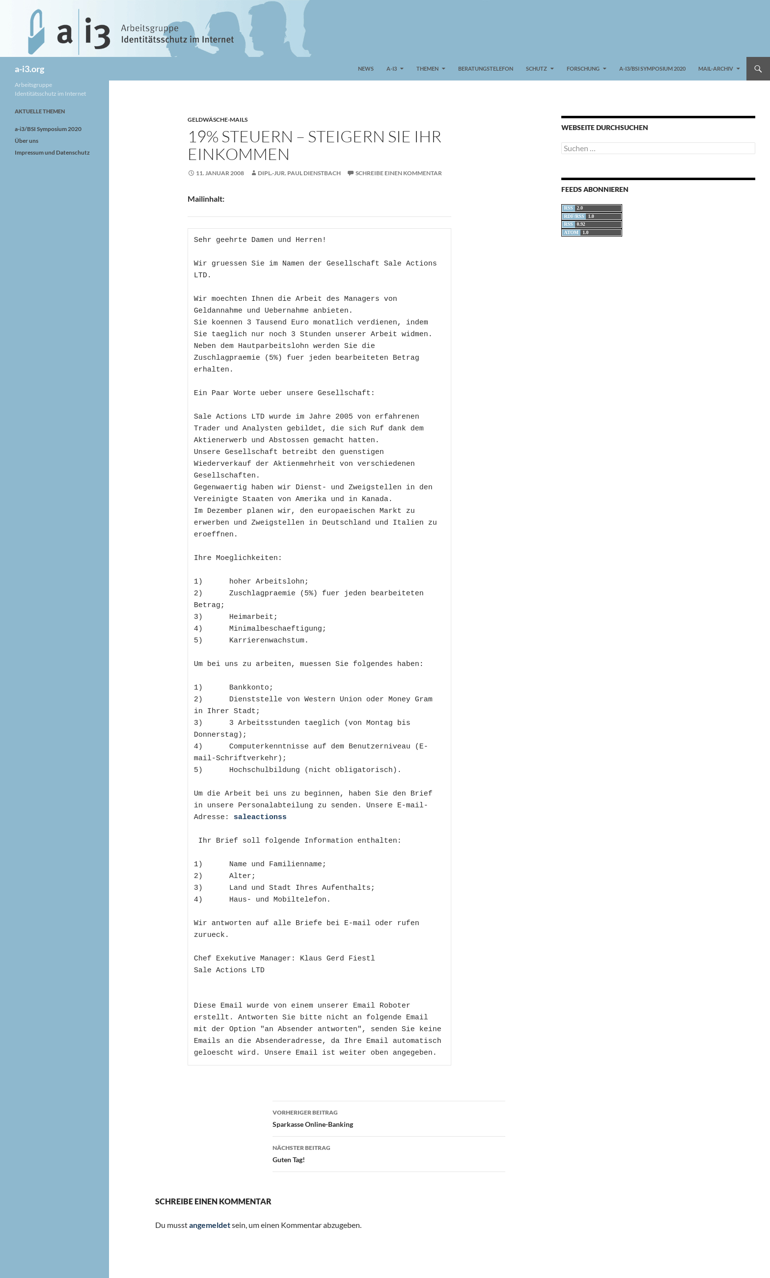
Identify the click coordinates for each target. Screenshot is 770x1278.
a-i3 (391, 68)
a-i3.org (29, 68)
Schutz (536, 68)
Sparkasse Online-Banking (389, 1117)
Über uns (26, 140)
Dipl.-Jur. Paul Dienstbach (299, 173)
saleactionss (260, 818)
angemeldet (209, 1224)
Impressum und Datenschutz (52, 152)
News (366, 68)
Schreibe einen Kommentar (399, 173)
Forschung (583, 68)
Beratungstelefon (485, 68)
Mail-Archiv (715, 68)
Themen (427, 68)
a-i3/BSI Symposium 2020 (652, 68)
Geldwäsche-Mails (218, 119)
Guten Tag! (389, 1153)
